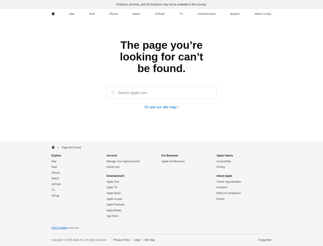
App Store (112, 216)
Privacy (221, 167)
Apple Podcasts (116, 204)
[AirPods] (160, 14)
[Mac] (72, 14)
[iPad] (91, 14)
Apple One (113, 181)
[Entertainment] (206, 14)
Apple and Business (173, 161)
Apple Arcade (114, 199)
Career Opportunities (229, 181)
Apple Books (114, 210)
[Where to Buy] (263, 14)
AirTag (55, 195)
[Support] (235, 14)
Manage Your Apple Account (123, 161)
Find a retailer (60, 227)
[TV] (181, 14)
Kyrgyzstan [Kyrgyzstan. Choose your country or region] (264, 240)
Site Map (150, 240)
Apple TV (112, 187)
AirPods (56, 184)
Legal (137, 240)
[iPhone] (114, 14)
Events (221, 199)
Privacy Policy (121, 240)
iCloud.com (113, 167)
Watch (55, 178)
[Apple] (53, 14)
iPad (54, 167)
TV (53, 190)
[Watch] (136, 14)
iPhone (56, 172)
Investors (222, 187)
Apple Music (114, 193)
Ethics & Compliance (229, 193)
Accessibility (224, 161)
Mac (54, 161)
